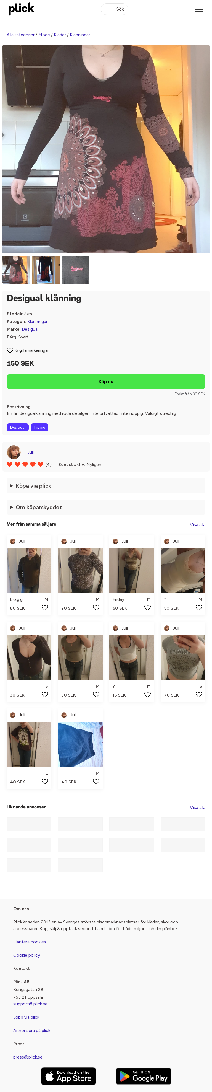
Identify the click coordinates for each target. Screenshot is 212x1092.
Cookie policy (26, 955)
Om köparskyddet (39, 507)
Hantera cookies (29, 941)
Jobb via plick (26, 1017)
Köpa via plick (33, 485)
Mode (44, 34)
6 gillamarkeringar (32, 350)
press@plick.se (28, 1057)
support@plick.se (30, 1003)
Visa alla (197, 524)
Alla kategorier (21, 34)
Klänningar (80, 34)
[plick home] (21, 9)
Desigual (30, 329)
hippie (39, 427)
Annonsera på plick (31, 1030)
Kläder (60, 34)
